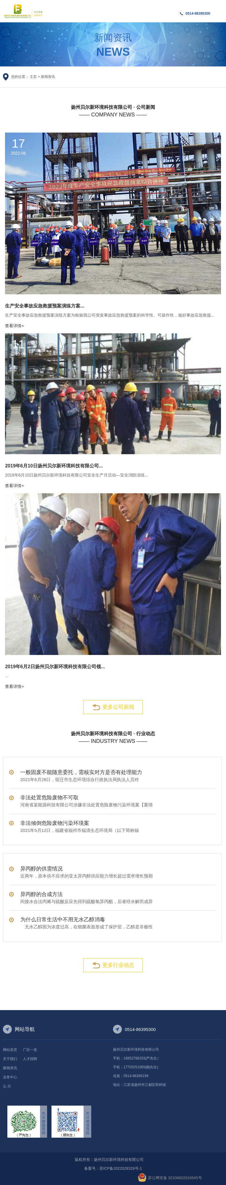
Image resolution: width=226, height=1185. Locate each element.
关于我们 (10, 1059)
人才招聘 (30, 1059)
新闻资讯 (48, 77)
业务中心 (10, 1077)
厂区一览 (30, 1050)
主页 (33, 77)
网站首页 (10, 1050)
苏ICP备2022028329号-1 (120, 1168)
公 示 (7, 1086)
